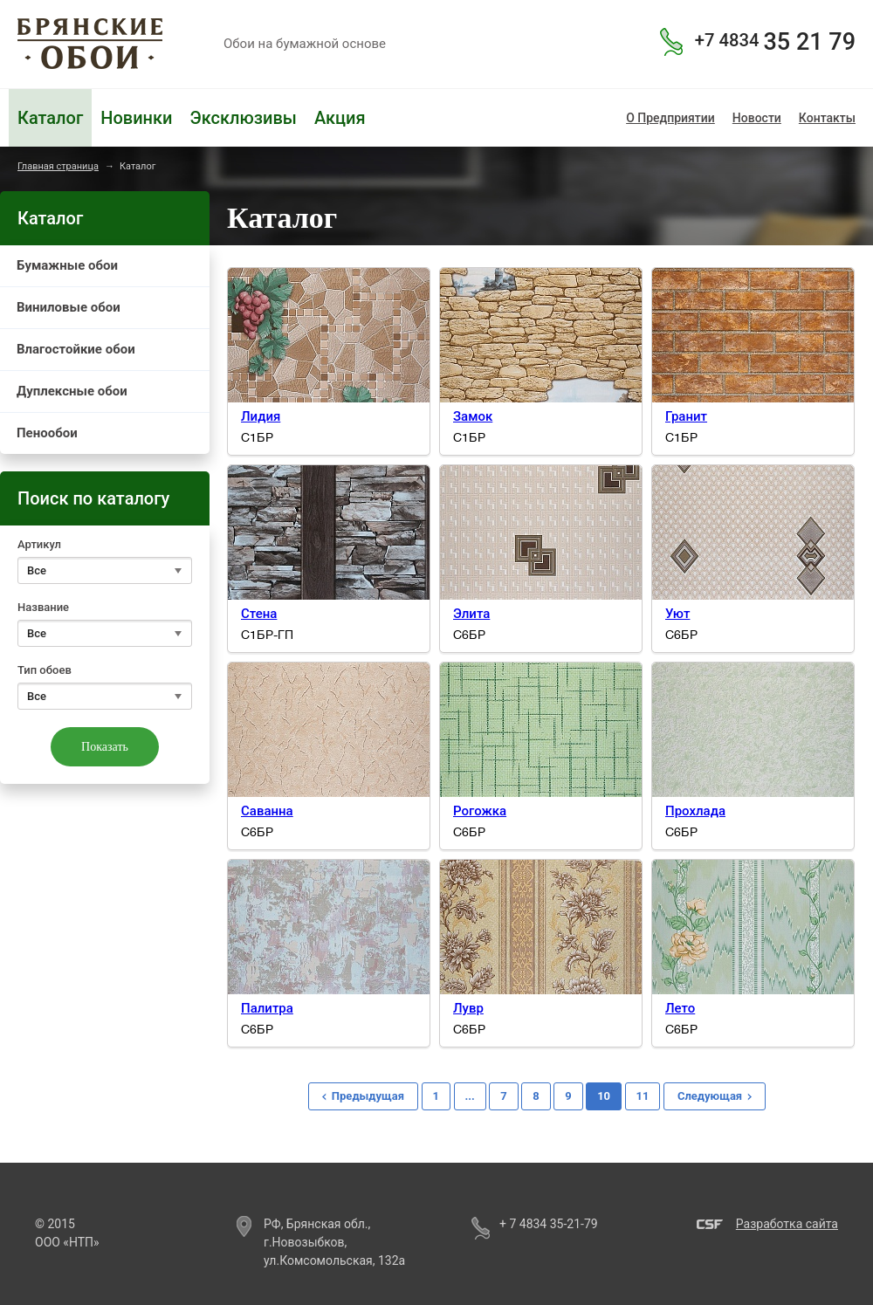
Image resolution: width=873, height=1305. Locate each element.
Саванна (267, 811)
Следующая (709, 1095)
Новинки (136, 117)
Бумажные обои (67, 265)
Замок (472, 416)
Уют (677, 614)
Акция (340, 117)
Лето (680, 1008)
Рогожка (479, 811)
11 (643, 1095)
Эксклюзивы (242, 117)
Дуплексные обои (72, 391)
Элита (471, 614)
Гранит (686, 416)
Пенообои (47, 433)
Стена (259, 614)
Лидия (260, 416)
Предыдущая (368, 1095)
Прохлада (695, 811)
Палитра (267, 1008)
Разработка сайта (787, 1224)
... (470, 1095)
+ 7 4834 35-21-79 (548, 1224)
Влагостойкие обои (76, 349)
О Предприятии (670, 118)
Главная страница (58, 166)
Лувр (468, 1008)
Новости (756, 118)
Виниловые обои (68, 307)
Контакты (827, 118)
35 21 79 (775, 42)
